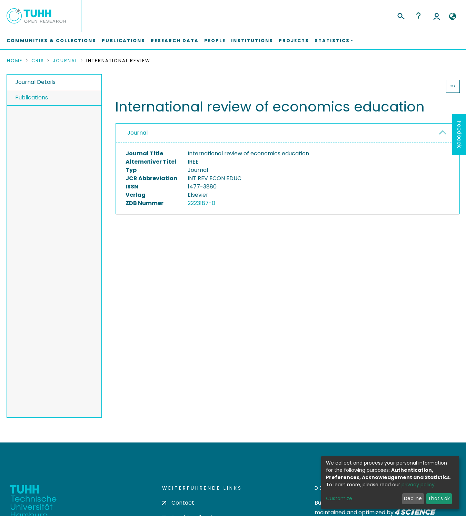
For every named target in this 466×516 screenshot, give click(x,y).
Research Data (175, 40)
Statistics (425, 86)
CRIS (37, 61)
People (215, 40)
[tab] (287, 133)
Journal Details (35, 82)
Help (418, 16)
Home (15, 61)
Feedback (459, 134)
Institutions (252, 40)
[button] (452, 16)
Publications (123, 40)
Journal (65, 61)
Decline (413, 498)
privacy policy (418, 484)
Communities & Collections (51, 40)
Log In (437, 16)
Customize (339, 498)
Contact (178, 503)
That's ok (439, 498)
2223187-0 (201, 203)
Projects (294, 40)
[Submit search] (400, 15)
